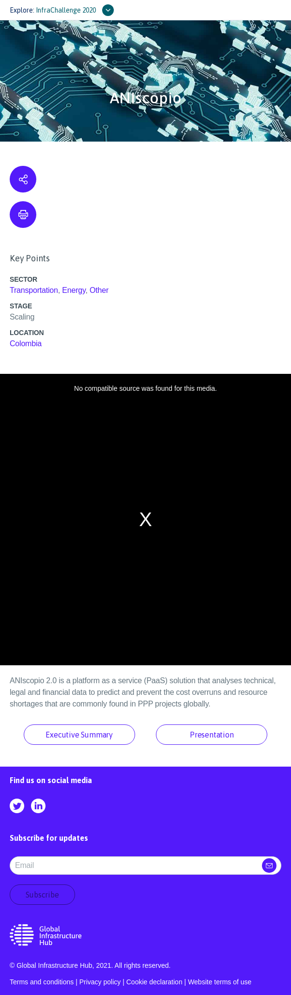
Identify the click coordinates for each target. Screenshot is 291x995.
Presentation (212, 734)
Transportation (34, 290)
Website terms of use (219, 982)
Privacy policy (100, 982)
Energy (73, 290)
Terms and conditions (42, 982)
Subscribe (42, 894)
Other (99, 290)
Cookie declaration (154, 982)
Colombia (26, 343)
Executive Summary (79, 734)
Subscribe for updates (49, 838)
